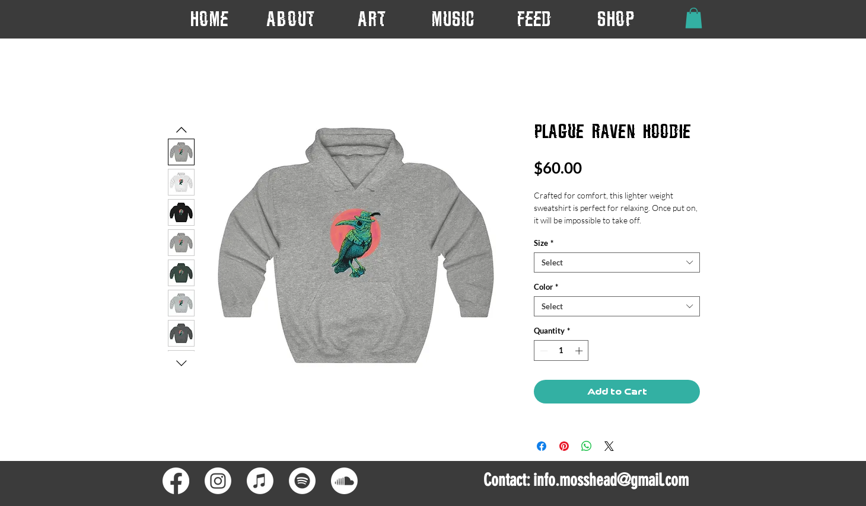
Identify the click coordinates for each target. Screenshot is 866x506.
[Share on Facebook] (541, 446)
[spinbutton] (561, 351)
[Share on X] (609, 446)
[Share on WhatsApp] (587, 446)
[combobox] (617, 262)
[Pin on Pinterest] (564, 446)
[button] (371, 18)
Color (546, 287)
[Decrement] (543, 351)
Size (543, 243)
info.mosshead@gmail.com (611, 480)
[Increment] (580, 351)
